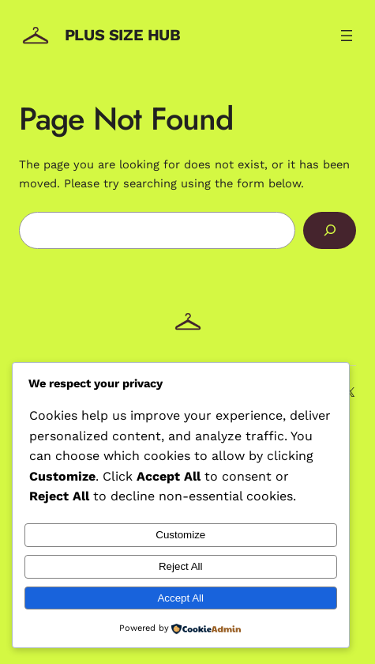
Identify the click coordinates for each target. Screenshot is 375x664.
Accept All (180, 598)
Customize (180, 535)
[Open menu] (346, 35)
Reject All (181, 566)
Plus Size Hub (123, 34)
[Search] (329, 231)
